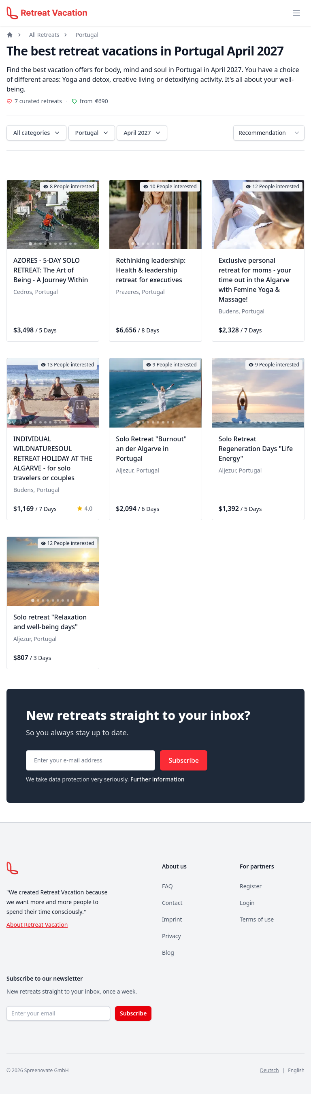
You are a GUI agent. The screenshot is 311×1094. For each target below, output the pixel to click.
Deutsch (269, 1070)
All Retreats (44, 34)
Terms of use (257, 919)
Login (247, 903)
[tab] (30, 244)
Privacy (171, 936)
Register (251, 886)
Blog (168, 952)
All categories (37, 133)
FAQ (167, 886)
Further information (157, 779)
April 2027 (143, 133)
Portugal (86, 34)
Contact (172, 903)
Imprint (172, 919)
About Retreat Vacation (37, 924)
